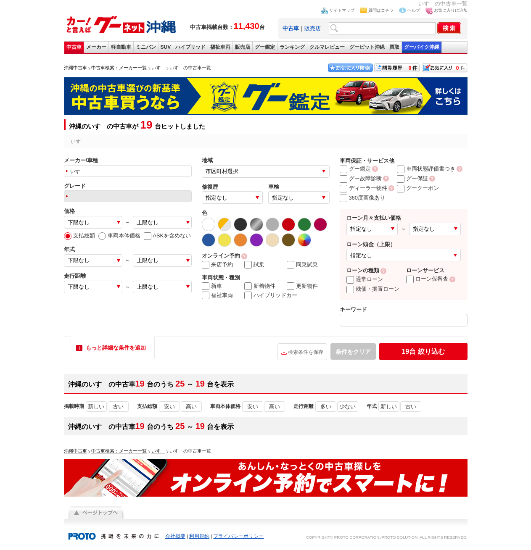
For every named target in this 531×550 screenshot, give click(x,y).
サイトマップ (341, 10)
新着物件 (259, 286)
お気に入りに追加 (451, 10)
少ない (347, 406)
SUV (166, 47)
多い (325, 406)
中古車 (74, 47)
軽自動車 (121, 47)
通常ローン (364, 279)
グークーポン (418, 188)
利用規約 (199, 536)
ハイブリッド (190, 47)
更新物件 (302, 286)
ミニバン (146, 47)
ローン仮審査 (427, 279)
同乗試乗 (302, 264)
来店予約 (217, 264)
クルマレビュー (327, 47)
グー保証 (412, 178)
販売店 (312, 28)
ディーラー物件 (363, 188)
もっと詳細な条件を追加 (116, 348)
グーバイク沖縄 (421, 47)
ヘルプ (413, 10)
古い (118, 406)
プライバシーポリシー (238, 536)
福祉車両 (220, 47)
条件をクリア (353, 351)
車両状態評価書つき (426, 169)
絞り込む (423, 351)
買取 (394, 47)
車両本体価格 (119, 235)
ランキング (292, 47)
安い (169, 406)
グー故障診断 (361, 178)
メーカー (96, 47)
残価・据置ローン (372, 289)
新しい (96, 406)
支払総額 (79, 235)
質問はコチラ (381, 10)
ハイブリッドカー (270, 295)
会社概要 (175, 536)
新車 (212, 286)
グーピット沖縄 (367, 47)
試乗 (254, 264)
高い (191, 406)
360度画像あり (362, 198)
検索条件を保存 (305, 352)
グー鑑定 (265, 47)
